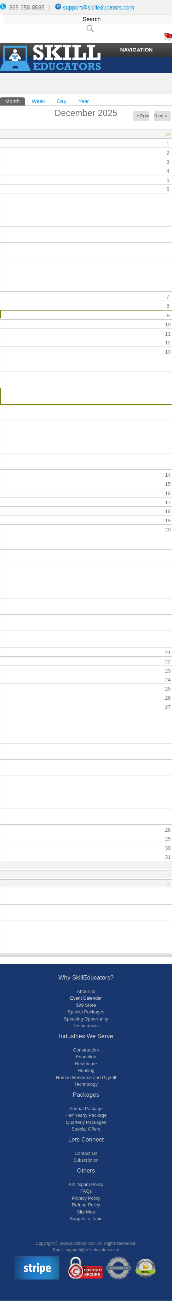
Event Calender (86, 998)
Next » (160, 116)
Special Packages (86, 1011)
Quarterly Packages (86, 1122)
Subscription (86, 1160)
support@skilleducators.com (98, 8)
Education (86, 1056)
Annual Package (86, 1108)
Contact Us (86, 1153)
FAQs (86, 1191)
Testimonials (86, 1025)
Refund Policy (86, 1204)
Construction (86, 1050)
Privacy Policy (86, 1198)
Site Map (86, 1212)
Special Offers (85, 1129)
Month (15, 100)
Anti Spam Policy (86, 1184)
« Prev (143, 116)
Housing (86, 1070)
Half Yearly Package (86, 1115)
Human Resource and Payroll (86, 1077)
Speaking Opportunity (86, 1019)
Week (38, 101)
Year (84, 101)
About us (86, 991)
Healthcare (86, 1063)
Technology (86, 1084)
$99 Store (86, 1005)
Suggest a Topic (86, 1218)
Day (61, 101)
